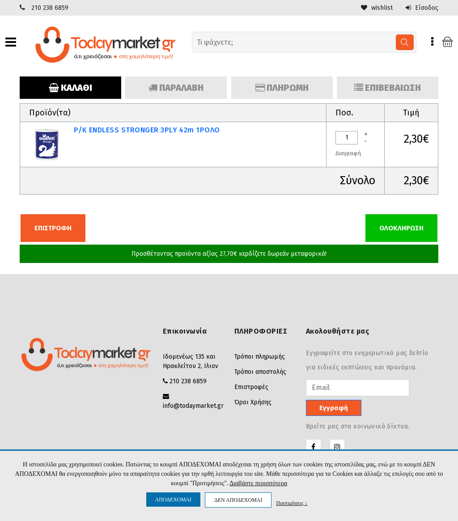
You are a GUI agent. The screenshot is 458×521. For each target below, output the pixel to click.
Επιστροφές (251, 387)
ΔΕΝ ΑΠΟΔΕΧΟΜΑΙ (238, 500)
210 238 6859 (49, 8)
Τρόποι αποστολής (260, 372)
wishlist (377, 8)
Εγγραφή (333, 408)
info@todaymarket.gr (193, 406)
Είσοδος (422, 8)
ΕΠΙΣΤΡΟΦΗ (53, 228)
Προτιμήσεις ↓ (291, 503)
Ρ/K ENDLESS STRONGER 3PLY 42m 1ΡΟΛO (147, 130)
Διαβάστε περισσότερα (258, 483)
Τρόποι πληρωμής (259, 356)
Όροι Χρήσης (252, 402)
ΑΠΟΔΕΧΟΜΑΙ (173, 499)
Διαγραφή (348, 153)
